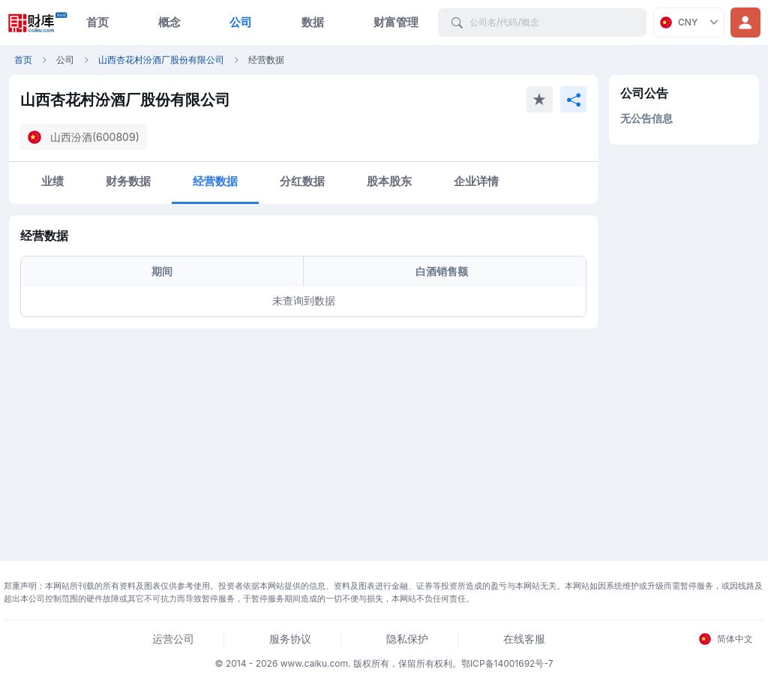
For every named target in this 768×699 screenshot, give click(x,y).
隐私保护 (407, 638)
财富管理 (396, 22)
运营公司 (173, 638)
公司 (241, 22)
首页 (97, 22)
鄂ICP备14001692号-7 (507, 663)
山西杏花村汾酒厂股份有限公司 (161, 59)
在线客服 (524, 638)
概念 (169, 22)
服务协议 (290, 638)
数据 (313, 22)
